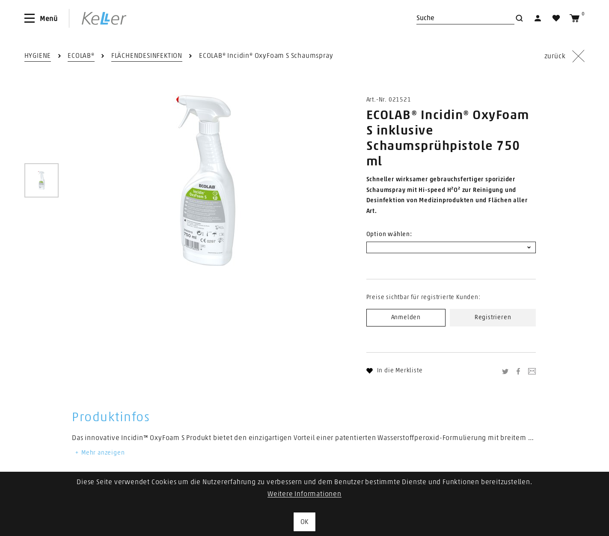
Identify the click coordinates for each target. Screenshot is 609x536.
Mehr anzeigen (99, 453)
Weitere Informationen (304, 494)
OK (304, 521)
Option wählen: (389, 234)
